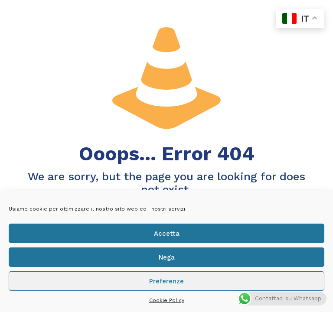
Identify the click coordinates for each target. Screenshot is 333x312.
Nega (167, 257)
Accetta (167, 233)
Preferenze (166, 281)
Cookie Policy (166, 300)
